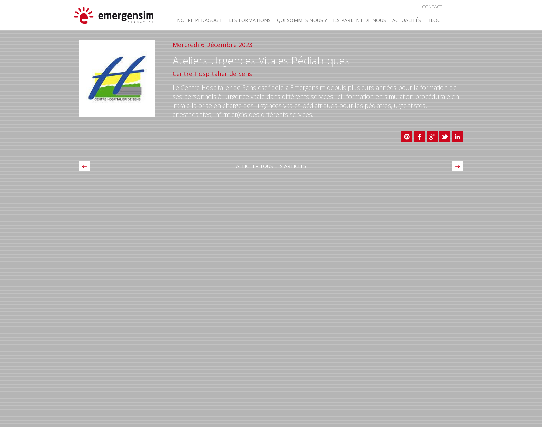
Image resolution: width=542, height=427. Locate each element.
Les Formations (250, 21)
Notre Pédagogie (200, 21)
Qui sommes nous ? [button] (302, 21)
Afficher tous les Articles (271, 166)
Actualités (406, 21)
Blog (434, 21)
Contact (432, 6)
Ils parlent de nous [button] (359, 21)
